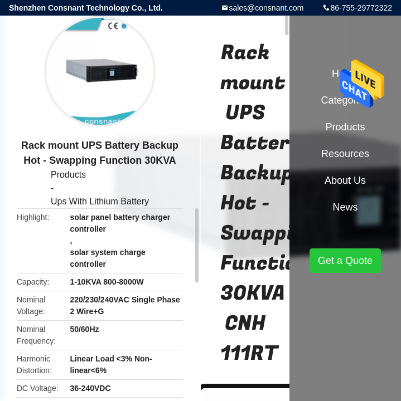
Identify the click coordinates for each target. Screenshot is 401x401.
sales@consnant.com (266, 7)
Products (68, 174)
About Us (345, 180)
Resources (345, 153)
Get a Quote (345, 260)
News (344, 207)
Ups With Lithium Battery (100, 201)
